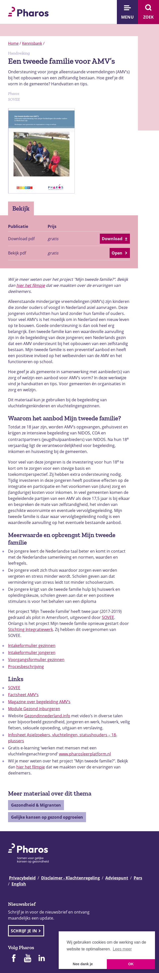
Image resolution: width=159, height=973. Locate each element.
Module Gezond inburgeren (34, 708)
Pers (138, 878)
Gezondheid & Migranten (36, 805)
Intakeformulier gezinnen (31, 645)
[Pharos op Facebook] (13, 958)
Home (13, 43)
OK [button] (131, 964)
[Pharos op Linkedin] (41, 958)
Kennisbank (32, 43)
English (19, 884)
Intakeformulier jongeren (31, 652)
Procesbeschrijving (26, 666)
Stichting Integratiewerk (30, 629)
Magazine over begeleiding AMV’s (39, 701)
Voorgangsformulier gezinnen (36, 659)
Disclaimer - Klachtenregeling (70, 878)
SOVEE (108, 617)
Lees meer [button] (122, 949)
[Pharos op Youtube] (27, 958)
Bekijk (21, 208)
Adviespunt (116, 878)
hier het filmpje (30, 285)
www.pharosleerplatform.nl (85, 754)
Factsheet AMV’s (23, 694)
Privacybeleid (22, 878)
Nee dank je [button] (83, 964)
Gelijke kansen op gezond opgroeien (47, 817)
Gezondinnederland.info (47, 716)
